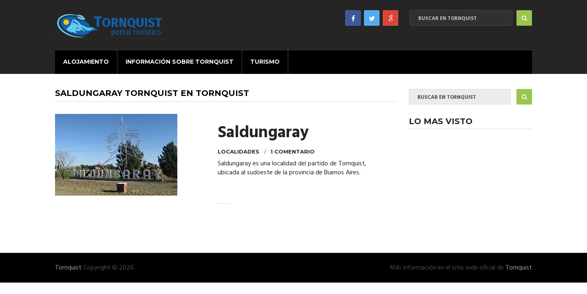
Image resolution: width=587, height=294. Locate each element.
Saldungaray (263, 133)
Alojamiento (86, 61)
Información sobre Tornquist (180, 61)
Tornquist (68, 268)
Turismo (265, 61)
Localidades (238, 151)
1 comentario (292, 151)
